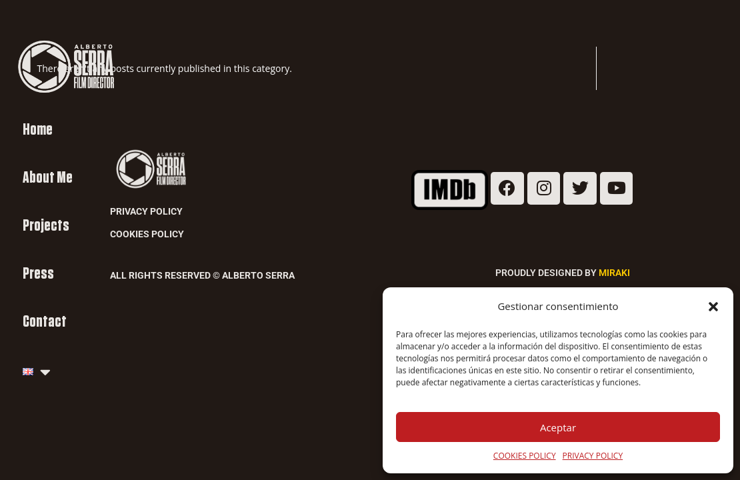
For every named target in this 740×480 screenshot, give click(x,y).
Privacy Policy (146, 211)
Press (38, 273)
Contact (45, 321)
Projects (46, 225)
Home (38, 129)
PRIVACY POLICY (593, 455)
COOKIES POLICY (524, 455)
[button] (713, 306)
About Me (48, 177)
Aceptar (558, 427)
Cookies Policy (147, 234)
